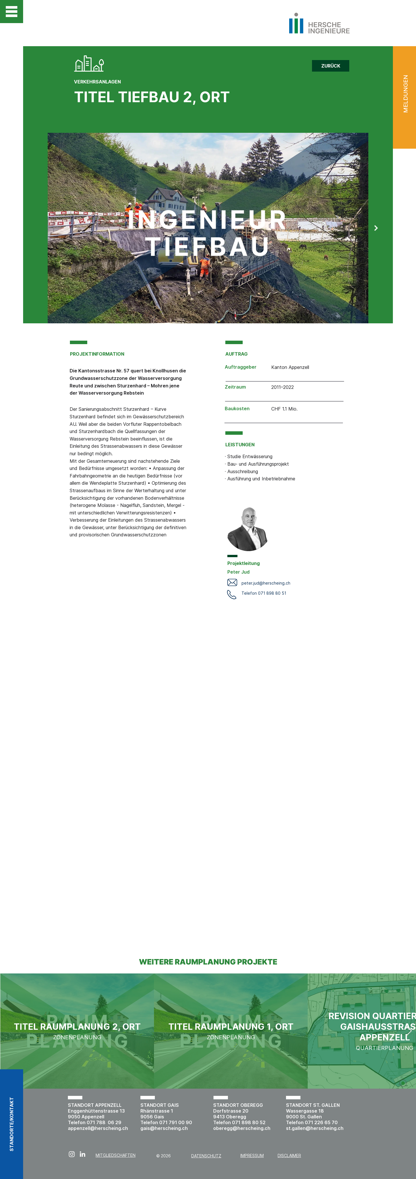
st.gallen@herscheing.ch (314, 1128)
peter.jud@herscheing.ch (266, 583)
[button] (11, 11)
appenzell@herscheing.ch (98, 1128)
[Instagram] (72, 1154)
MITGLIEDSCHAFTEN (115, 1155)
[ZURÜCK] (330, 66)
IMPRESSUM (252, 1155)
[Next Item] (376, 228)
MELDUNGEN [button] (405, 94)
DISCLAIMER (289, 1155)
